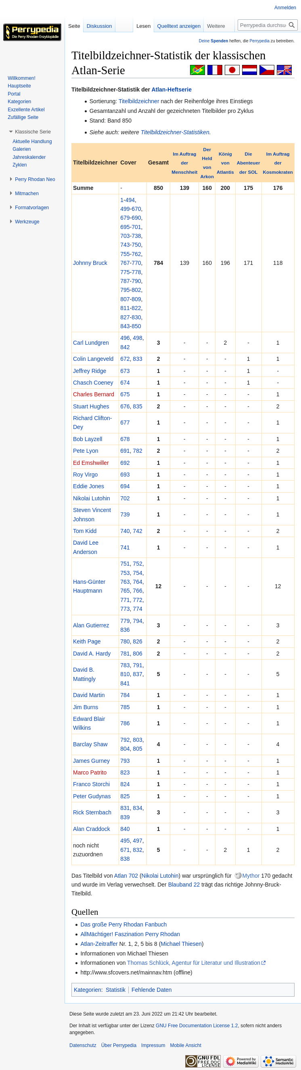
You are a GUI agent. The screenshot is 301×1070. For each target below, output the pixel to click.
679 (125, 217)
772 (137, 600)
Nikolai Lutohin (91, 498)
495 (125, 840)
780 (125, 641)
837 (137, 674)
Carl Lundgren (91, 342)
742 (137, 531)
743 (125, 244)
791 (137, 665)
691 (125, 451)
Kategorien (87, 990)
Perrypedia (259, 41)
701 (136, 227)
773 (125, 609)
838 (125, 859)
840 (125, 829)
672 (125, 359)
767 (125, 263)
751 (125, 563)
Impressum (153, 1045)
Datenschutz (82, 1045)
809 (136, 299)
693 (125, 474)
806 (137, 653)
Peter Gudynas (92, 796)
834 (137, 808)
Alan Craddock (91, 829)
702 (125, 498)
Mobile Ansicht (185, 1045)
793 (125, 761)
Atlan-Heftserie (171, 89)
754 (137, 573)
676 (125, 406)
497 (137, 840)
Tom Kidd (84, 531)
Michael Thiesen (181, 944)
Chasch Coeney (93, 382)
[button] (33, 132)
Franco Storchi (91, 784)
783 (125, 665)
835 (137, 406)
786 (125, 723)
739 (125, 514)
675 (125, 394)
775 (125, 272)
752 (137, 563)
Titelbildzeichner (139, 101)
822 (136, 308)
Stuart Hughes (91, 406)
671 (125, 850)
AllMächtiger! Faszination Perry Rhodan (130, 934)
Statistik (115, 990)
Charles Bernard (93, 394)
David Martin (89, 695)
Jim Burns (85, 707)
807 (125, 299)
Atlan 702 (126, 875)
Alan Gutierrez (91, 625)
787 (125, 281)
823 (125, 772)
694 (125, 486)
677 (125, 422)
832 (137, 850)
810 (125, 674)
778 (136, 272)
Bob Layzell (87, 439)
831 (125, 808)
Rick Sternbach (92, 812)
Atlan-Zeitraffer (98, 944)
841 (125, 683)
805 (137, 748)
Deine (213, 41)
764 (137, 582)
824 (125, 784)
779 (125, 621)
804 (125, 748)
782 (137, 451)
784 (125, 695)
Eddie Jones (88, 486)
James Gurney (91, 761)
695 (125, 227)
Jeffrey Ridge (89, 371)
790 (136, 281)
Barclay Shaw (90, 744)
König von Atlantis (225, 163)
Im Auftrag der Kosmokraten (278, 163)
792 (125, 740)
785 (125, 707)
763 (125, 582)
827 (125, 317)
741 (125, 547)
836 (125, 630)
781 (125, 653)
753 (125, 573)
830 (136, 317)
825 (125, 796)
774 (137, 609)
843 (125, 326)
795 (125, 290)
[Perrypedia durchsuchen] (268, 25)
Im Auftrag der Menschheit (184, 163)
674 (125, 382)
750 (136, 244)
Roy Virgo (85, 474)
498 (137, 338)
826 (137, 641)
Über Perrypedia (118, 1045)
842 (125, 347)
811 (125, 308)
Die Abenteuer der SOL (248, 163)
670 (136, 209)
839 (125, 817)
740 (125, 531)
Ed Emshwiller (91, 463)
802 (136, 290)
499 (125, 209)
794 (137, 621)
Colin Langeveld (93, 359)
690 (136, 217)
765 (125, 590)
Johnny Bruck (90, 263)
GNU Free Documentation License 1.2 (197, 1025)
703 (125, 236)
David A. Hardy (92, 653)
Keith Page (87, 641)
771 (125, 600)
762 (136, 254)
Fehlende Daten (152, 990)
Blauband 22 (184, 884)
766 (137, 590)
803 (137, 740)
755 (125, 254)
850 (136, 326)
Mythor (251, 875)
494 (130, 200)
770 (136, 263)
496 (125, 338)
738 (136, 236)
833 (137, 359)
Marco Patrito (90, 772)
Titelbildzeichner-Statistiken (175, 132)
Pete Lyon (85, 451)
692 (125, 463)
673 (125, 371)
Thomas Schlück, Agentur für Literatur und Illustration (193, 963)
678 (125, 439)
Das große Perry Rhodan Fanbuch (123, 924)
